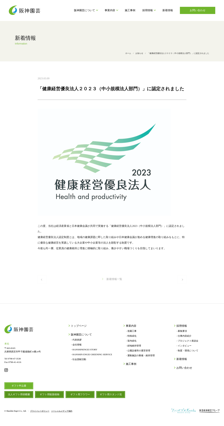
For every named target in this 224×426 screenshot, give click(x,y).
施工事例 (130, 10)
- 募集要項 (182, 331)
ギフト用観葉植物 (49, 394)
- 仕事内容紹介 (184, 336)
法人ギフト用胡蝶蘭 (19, 394)
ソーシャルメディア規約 (61, 411)
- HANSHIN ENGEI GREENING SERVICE (91, 354)
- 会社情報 (76, 344)
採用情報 (148, 10)
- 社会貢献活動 (78, 359)
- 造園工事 (131, 331)
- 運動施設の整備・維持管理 (140, 355)
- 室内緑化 (131, 341)
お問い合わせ (197, 10)
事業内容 (111, 10)
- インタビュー (184, 346)
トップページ (78, 326)
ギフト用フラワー (80, 394)
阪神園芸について (86, 10)
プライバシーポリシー (39, 411)
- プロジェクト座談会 (187, 341)
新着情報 (167, 10)
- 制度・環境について (187, 350)
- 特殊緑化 (131, 336)
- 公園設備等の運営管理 (138, 350)
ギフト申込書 (19, 385)
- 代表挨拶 (76, 340)
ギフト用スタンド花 (111, 394)
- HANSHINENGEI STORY (84, 349)
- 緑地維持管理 (133, 346)
